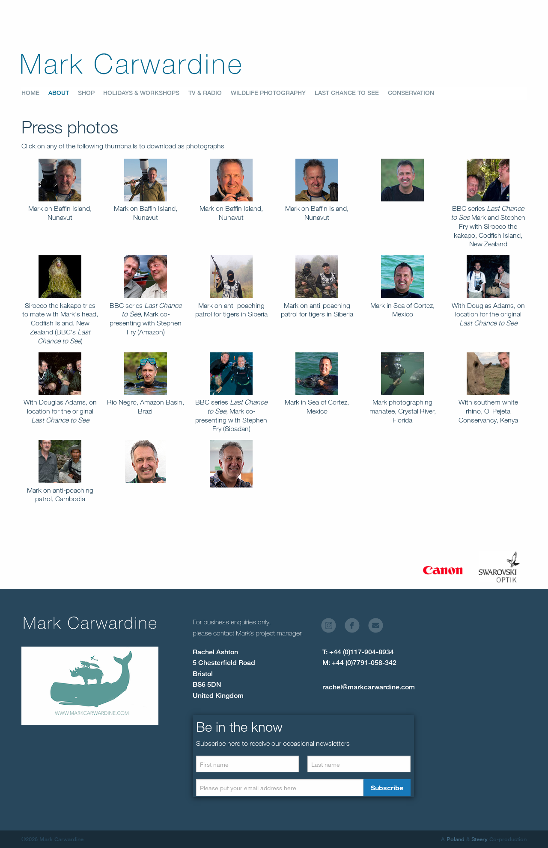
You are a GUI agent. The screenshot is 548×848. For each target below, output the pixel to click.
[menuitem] (34, 93)
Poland (456, 839)
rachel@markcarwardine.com (368, 687)
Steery (479, 839)
